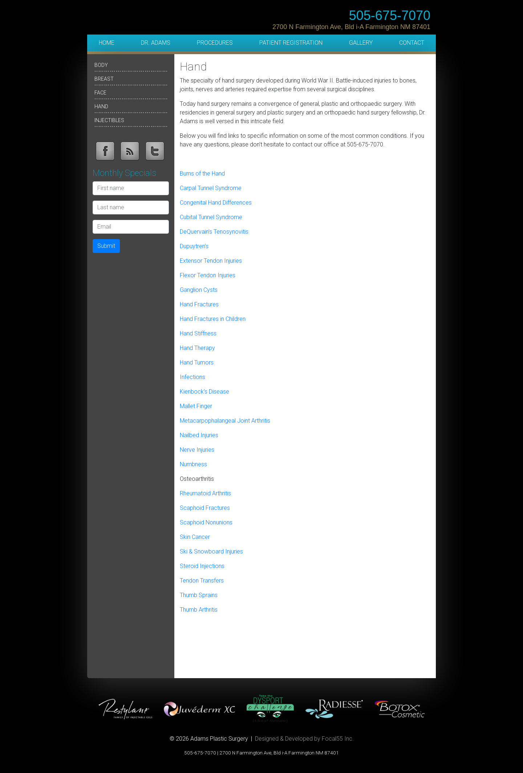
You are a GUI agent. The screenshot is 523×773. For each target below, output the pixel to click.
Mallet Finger (196, 406)
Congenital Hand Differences (216, 202)
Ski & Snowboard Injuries (211, 551)
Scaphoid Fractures (205, 507)
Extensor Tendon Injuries (211, 260)
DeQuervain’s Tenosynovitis (214, 231)
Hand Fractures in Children (213, 318)
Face (100, 93)
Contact (411, 42)
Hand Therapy (197, 348)
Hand (101, 106)
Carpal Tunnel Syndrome (211, 188)
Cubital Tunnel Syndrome (211, 217)
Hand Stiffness (198, 333)
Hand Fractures (199, 304)
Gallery (361, 42)
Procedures (215, 42)
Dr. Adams (155, 42)
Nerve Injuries (197, 449)
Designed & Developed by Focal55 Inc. (304, 738)
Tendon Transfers (202, 580)
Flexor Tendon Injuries (207, 275)
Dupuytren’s (194, 246)
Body (101, 65)
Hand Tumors (197, 362)
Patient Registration (291, 42)
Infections (192, 377)
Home (106, 42)
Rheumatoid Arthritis (205, 493)
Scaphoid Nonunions (206, 522)
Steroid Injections (202, 566)
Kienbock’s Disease (204, 391)
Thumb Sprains (199, 595)
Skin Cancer (195, 537)
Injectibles (109, 120)
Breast (104, 79)
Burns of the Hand (202, 173)
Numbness (193, 464)
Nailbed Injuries (199, 435)
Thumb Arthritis (199, 609)
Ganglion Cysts (199, 289)
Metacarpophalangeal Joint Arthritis (225, 420)
